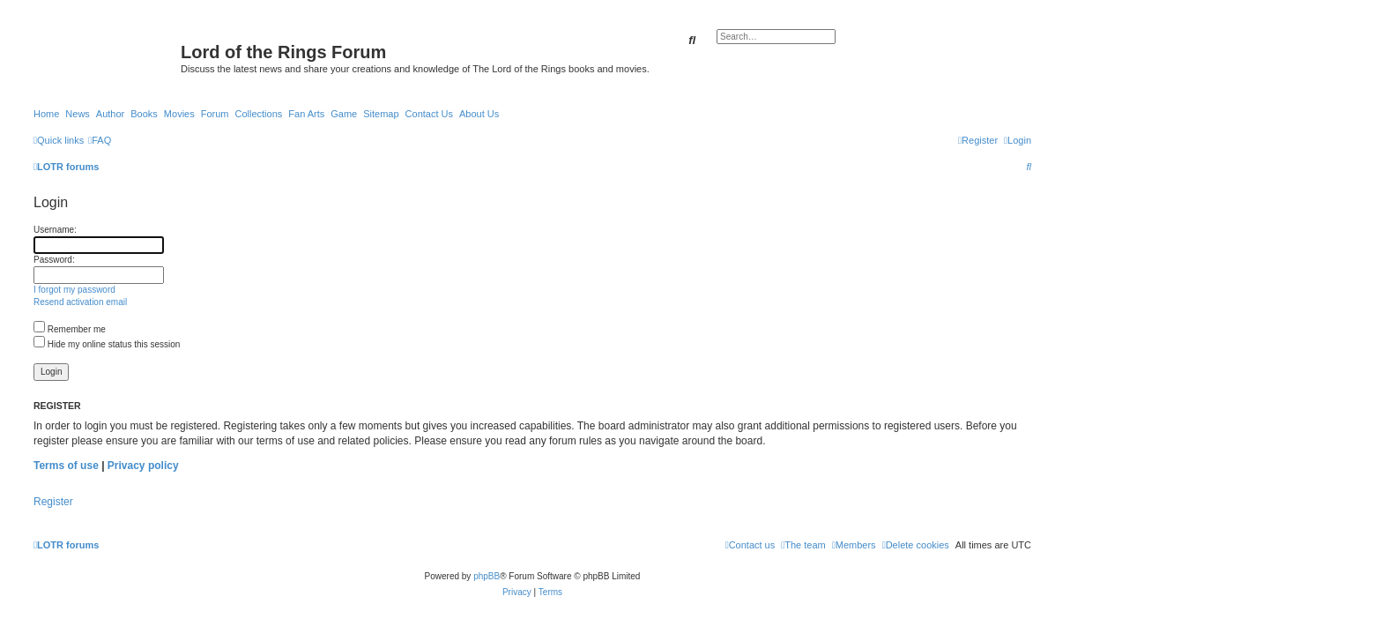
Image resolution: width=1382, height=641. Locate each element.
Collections (258, 113)
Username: (55, 230)
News (77, 113)
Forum (215, 113)
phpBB (486, 576)
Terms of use (66, 465)
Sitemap (380, 113)
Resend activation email (80, 302)
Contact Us (429, 113)
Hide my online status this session (106, 344)
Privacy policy (143, 465)
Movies (179, 113)
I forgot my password (74, 289)
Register (53, 502)
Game (344, 113)
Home (46, 113)
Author (110, 113)
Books (144, 113)
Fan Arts (306, 113)
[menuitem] (99, 140)
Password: (54, 260)
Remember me (69, 329)
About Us (479, 113)
